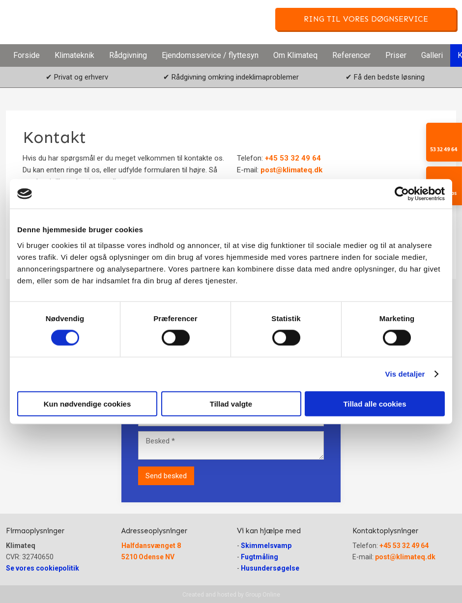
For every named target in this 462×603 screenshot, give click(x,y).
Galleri (432, 55)
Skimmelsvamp (266, 545)
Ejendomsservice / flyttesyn (210, 55)
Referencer (351, 55)
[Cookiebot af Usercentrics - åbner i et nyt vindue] (402, 194)
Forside (26, 55)
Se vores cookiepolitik (42, 568)
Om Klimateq (295, 55)
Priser (395, 55)
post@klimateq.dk (291, 169)
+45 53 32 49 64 (293, 158)
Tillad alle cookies (374, 403)
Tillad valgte (231, 403)
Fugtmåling (259, 557)
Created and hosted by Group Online (231, 594)
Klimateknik (74, 55)
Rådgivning (128, 55)
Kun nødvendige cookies (87, 403)
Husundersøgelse (270, 568)
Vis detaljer (405, 374)
